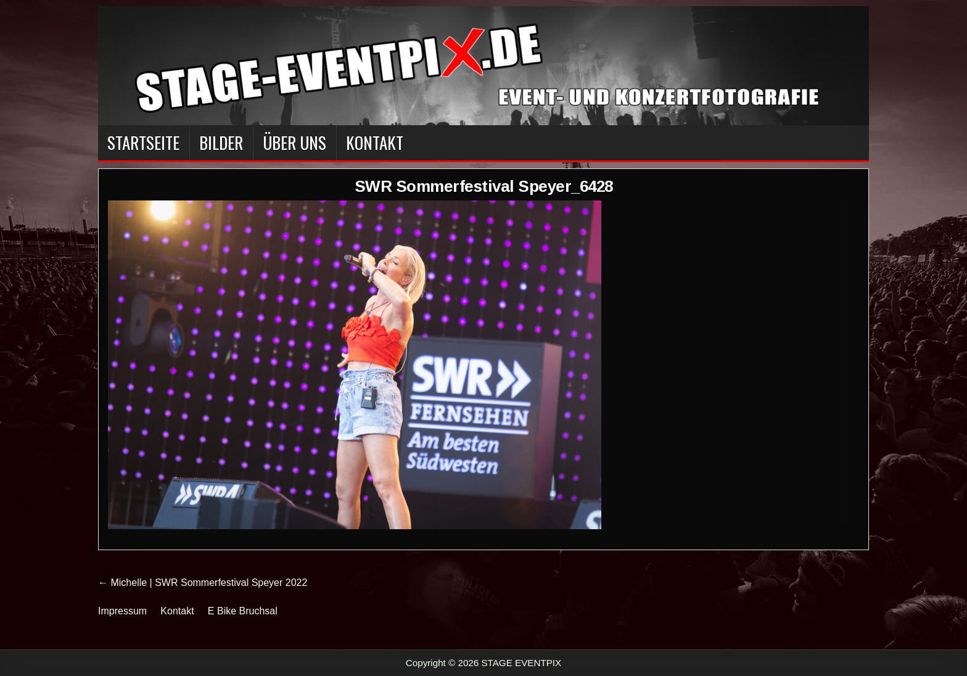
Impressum (122, 611)
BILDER (221, 142)
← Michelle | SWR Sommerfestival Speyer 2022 (202, 582)
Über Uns (294, 142)
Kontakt (374, 142)
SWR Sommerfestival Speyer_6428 (484, 186)
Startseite (143, 142)
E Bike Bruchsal (243, 611)
